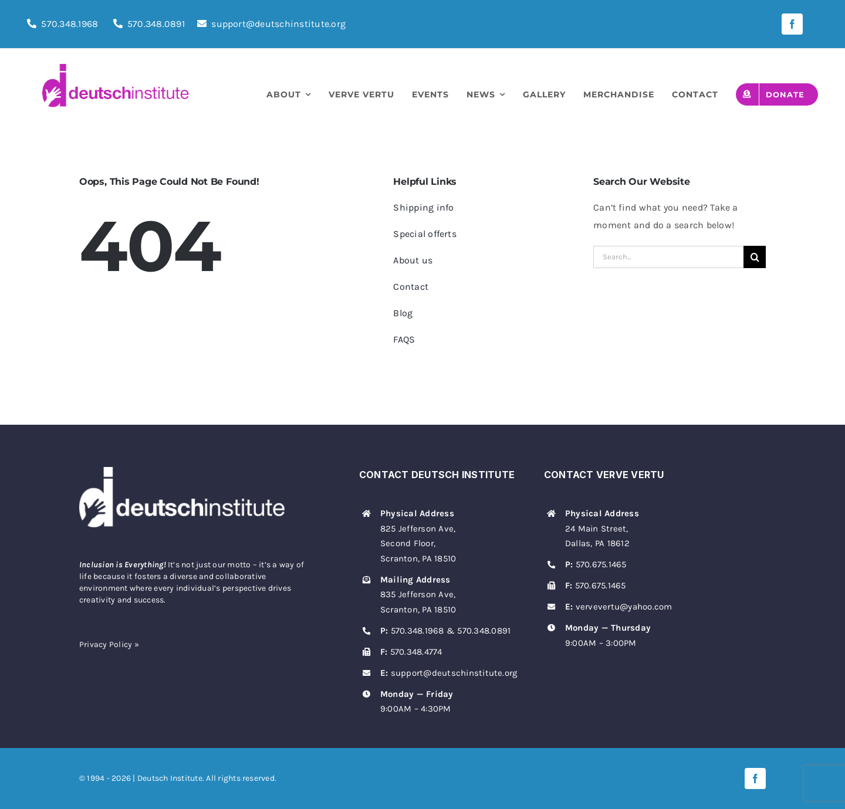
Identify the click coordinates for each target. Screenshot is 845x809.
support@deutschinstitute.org (271, 23)
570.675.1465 (601, 564)
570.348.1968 (69, 23)
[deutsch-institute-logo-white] (182, 471)
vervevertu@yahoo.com (624, 606)
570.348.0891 (156, 23)
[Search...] (668, 257)
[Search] (754, 257)
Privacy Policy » (109, 644)
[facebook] (792, 24)
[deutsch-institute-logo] (115, 68)
